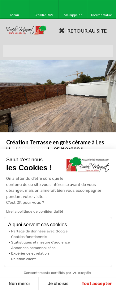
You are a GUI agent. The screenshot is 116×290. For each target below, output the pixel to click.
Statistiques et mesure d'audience (40, 242)
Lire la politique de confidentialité (34, 211)
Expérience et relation (30, 253)
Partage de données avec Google (39, 231)
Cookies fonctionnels (29, 237)
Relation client (23, 259)
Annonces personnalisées (33, 248)
